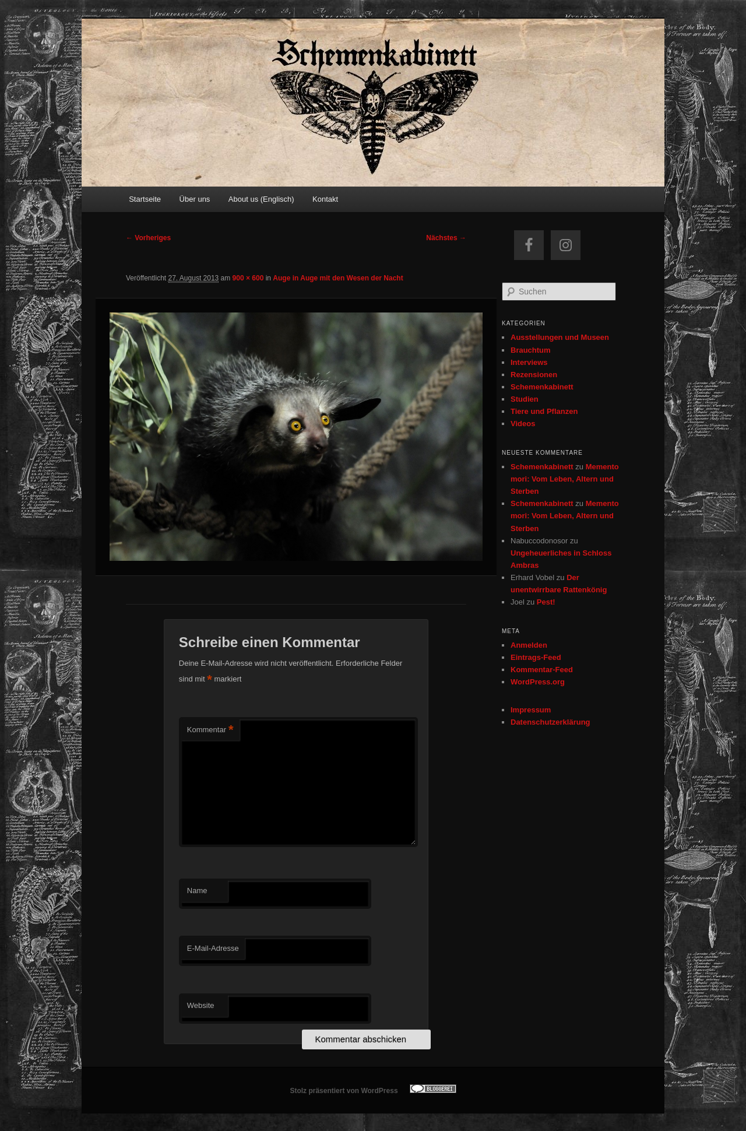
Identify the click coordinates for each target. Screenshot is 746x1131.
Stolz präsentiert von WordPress (343, 1091)
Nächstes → (446, 238)
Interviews (529, 362)
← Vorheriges (148, 238)
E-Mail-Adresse (213, 948)
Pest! (546, 602)
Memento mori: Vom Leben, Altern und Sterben (565, 479)
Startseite (145, 199)
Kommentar (210, 730)
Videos (523, 423)
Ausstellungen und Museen (560, 337)
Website (200, 1005)
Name (197, 890)
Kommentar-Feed (542, 669)
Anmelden (529, 645)
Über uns (195, 199)
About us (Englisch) (261, 199)
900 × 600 (248, 278)
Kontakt (325, 199)
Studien (525, 399)
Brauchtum (531, 350)
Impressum (531, 709)
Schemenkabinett (542, 386)
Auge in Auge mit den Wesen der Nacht (338, 278)
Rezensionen (534, 374)
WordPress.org (538, 681)
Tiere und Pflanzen (544, 411)
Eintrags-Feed (536, 657)
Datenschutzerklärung (550, 722)
